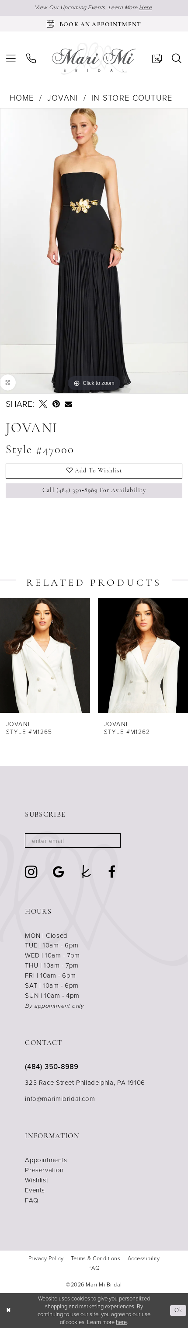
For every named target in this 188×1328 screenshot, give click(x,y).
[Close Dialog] (8, 1310)
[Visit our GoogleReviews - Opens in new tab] (59, 872)
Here (145, 7)
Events (35, 1190)
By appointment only (54, 1005)
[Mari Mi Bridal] (94, 58)
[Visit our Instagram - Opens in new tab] (31, 872)
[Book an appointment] (94, 23)
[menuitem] (11, 59)
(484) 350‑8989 (51, 1067)
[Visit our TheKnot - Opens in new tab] (86, 872)
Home (22, 97)
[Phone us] (31, 59)
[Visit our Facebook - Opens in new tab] (112, 872)
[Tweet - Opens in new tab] (43, 404)
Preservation (44, 1170)
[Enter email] (73, 840)
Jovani (62, 97)
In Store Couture (132, 97)
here (121, 1322)
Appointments (46, 1160)
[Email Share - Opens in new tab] (68, 404)
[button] (11, 59)
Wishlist (36, 1180)
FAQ (31, 1200)
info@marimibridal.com (60, 1099)
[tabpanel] (94, 250)
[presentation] (45, 655)
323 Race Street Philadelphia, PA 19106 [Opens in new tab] (85, 1082)
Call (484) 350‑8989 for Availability (94, 490)
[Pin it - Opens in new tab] (56, 404)
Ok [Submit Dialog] (178, 1310)
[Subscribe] (110, 840)
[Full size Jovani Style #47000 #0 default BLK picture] (94, 250)
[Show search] (177, 59)
